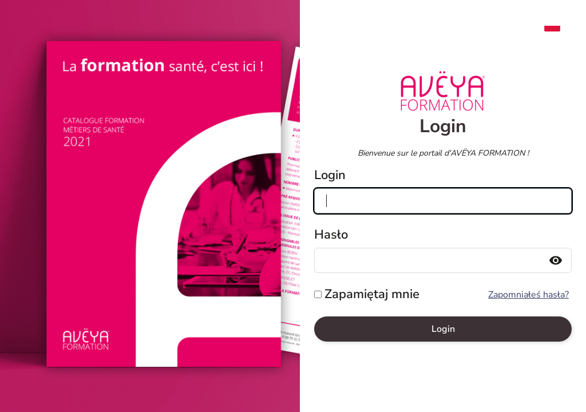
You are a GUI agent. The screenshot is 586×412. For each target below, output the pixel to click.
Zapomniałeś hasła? (528, 294)
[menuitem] (558, 25)
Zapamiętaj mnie (371, 294)
